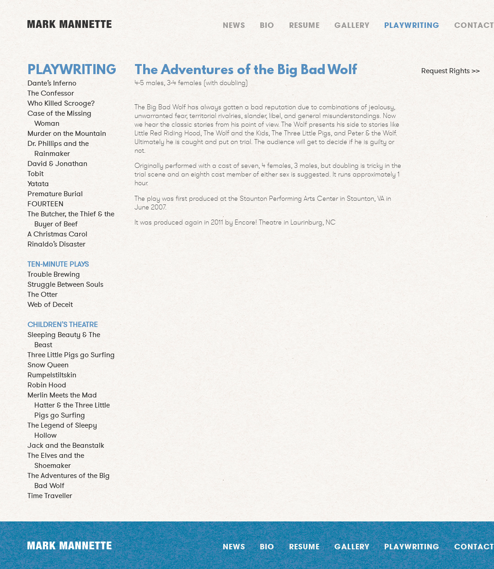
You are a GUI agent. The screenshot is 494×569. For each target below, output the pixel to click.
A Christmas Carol (57, 234)
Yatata (38, 184)
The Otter (42, 295)
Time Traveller (49, 496)
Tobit (35, 174)
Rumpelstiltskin (51, 375)
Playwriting (412, 25)
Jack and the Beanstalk (65, 445)
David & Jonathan (57, 164)
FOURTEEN (45, 204)
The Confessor (50, 93)
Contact (474, 25)
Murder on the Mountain (66, 134)
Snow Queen (48, 365)
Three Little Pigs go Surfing (71, 355)
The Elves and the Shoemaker (55, 461)
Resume (304, 25)
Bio (267, 25)
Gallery (352, 25)
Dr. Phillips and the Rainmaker (58, 149)
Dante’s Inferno (51, 83)
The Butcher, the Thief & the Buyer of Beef (70, 219)
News (234, 25)
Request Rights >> (450, 71)
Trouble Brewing (53, 274)
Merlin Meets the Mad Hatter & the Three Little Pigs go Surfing (68, 405)
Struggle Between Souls (65, 284)
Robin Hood (46, 385)
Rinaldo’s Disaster (56, 244)
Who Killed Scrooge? (61, 103)
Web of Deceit (50, 305)
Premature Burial (55, 194)
